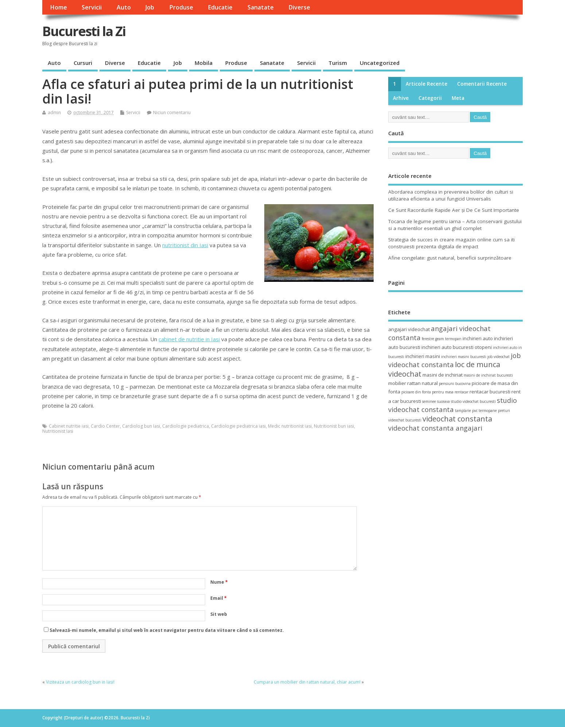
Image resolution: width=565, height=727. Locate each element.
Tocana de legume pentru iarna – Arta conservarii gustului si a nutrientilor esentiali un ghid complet (455, 225)
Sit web (218, 614)
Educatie (220, 7)
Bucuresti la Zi (83, 31)
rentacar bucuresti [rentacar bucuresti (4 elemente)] (489, 391)
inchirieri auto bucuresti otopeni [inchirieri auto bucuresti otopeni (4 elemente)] (456, 347)
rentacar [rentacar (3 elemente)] (461, 391)
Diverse (299, 7)
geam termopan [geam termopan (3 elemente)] (448, 338)
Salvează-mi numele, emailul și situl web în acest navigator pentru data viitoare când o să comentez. (167, 630)
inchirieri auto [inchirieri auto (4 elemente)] (478, 338)
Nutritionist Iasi (57, 431)
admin (54, 112)
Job (149, 7)
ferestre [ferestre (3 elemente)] (428, 338)
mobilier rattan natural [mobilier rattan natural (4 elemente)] (413, 383)
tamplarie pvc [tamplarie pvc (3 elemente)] (466, 410)
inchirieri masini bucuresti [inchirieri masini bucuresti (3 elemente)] (463, 356)
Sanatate (261, 7)
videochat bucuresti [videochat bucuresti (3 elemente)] (404, 420)
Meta (458, 98)
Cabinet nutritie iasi (69, 426)
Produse (181, 7)
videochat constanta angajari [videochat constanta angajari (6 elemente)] (435, 427)
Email (218, 598)
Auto (124, 7)
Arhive (401, 98)
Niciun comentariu (172, 112)
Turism (337, 62)
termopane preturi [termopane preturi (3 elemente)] (494, 410)
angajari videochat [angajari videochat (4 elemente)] (409, 329)
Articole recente (426, 84)
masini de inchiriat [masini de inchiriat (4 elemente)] (442, 375)
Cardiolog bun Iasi (141, 426)
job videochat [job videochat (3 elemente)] (498, 356)
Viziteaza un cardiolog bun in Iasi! (80, 682)
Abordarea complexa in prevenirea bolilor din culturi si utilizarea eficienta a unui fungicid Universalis (450, 195)
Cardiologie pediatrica (185, 426)
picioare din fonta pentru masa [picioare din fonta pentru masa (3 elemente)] (427, 391)
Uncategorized (380, 62)
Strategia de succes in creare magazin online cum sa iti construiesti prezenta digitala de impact (451, 243)
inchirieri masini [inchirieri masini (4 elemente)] (422, 356)
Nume (219, 582)
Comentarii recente (482, 84)
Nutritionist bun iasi (334, 426)
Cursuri (83, 62)
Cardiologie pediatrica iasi (238, 426)
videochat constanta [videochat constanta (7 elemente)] (457, 419)
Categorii (430, 98)
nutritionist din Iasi (185, 245)
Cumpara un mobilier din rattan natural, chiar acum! (307, 682)
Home (58, 7)
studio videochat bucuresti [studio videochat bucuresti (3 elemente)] (473, 401)
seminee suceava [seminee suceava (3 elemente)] (436, 401)
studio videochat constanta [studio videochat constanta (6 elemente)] (452, 405)
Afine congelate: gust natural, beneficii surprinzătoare (449, 257)
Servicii (92, 7)
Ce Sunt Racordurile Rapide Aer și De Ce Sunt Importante (453, 210)
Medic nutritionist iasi (290, 426)
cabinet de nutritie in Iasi (189, 339)
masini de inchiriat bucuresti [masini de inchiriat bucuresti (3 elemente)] (488, 375)
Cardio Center (105, 426)
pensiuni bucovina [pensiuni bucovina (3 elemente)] (455, 383)
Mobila (204, 62)
